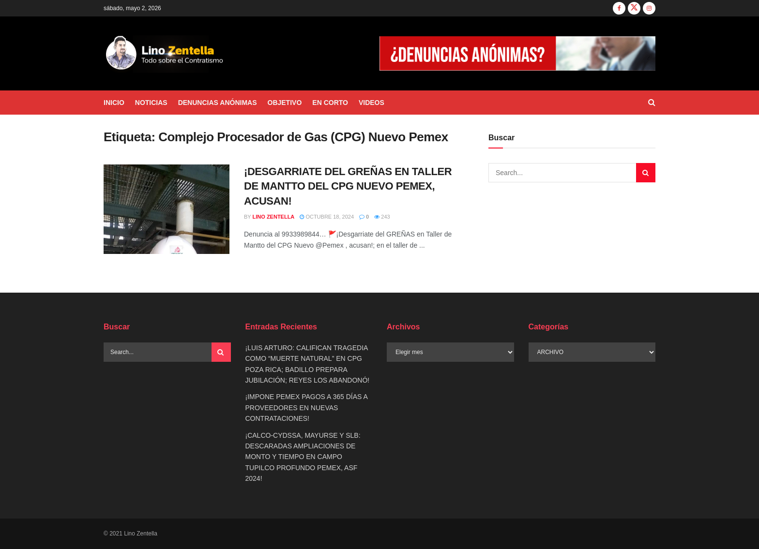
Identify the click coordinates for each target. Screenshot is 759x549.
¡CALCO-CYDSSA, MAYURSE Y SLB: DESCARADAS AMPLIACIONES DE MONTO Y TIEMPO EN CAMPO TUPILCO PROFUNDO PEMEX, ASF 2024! (303, 457)
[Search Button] (651, 102)
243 (382, 217)
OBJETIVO (285, 102)
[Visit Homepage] (165, 54)
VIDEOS (371, 102)
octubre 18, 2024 (327, 217)
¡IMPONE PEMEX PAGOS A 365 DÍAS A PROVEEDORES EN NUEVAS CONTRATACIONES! (306, 407)
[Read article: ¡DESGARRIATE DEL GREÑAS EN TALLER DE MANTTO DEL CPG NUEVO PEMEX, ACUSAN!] (166, 209)
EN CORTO (330, 102)
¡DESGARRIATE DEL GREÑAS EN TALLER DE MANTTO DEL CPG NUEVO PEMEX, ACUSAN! (348, 186)
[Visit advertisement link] (517, 53)
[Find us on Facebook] (619, 8)
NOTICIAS (151, 102)
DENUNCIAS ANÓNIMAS (217, 102)
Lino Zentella (274, 217)
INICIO (114, 102)
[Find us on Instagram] (649, 8)
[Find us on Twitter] (634, 8)
